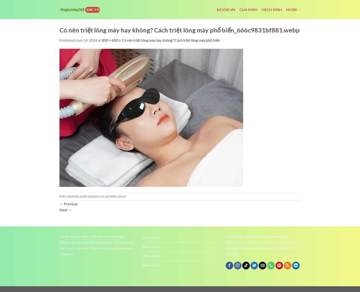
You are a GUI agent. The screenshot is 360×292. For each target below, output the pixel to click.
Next (65, 210)
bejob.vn (226, 9)
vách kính (272, 9)
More (293, 9)
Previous (68, 204)
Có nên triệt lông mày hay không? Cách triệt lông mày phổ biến (171, 40)
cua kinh (248, 9)
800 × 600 (110, 40)
